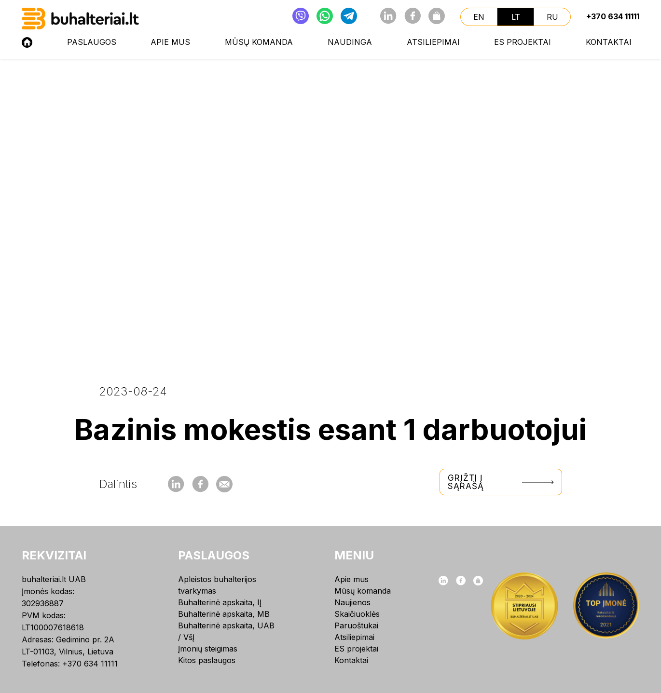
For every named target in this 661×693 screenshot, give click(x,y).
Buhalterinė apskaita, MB (224, 614)
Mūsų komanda (259, 42)
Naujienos (352, 602)
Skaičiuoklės (357, 614)
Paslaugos (91, 42)
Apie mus (170, 42)
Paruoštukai (356, 625)
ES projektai (522, 42)
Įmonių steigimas (207, 648)
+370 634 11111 (612, 16)
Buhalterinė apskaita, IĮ (220, 602)
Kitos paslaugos (206, 660)
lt (515, 17)
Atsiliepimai (433, 42)
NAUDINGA (350, 42)
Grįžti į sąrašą (501, 482)
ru (552, 17)
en (478, 17)
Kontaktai (609, 42)
